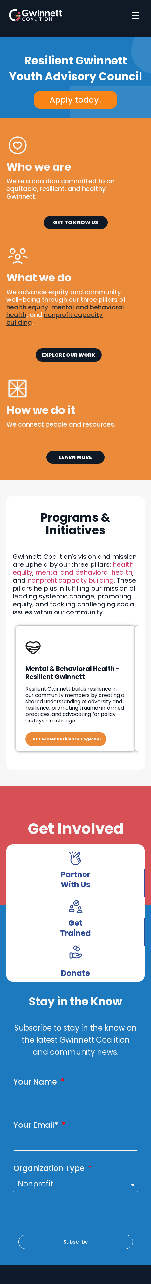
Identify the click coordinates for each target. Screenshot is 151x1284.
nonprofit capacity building (70, 580)
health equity (27, 307)
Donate (75, 973)
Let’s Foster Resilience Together (65, 739)
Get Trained (75, 928)
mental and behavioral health (83, 572)
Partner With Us (75, 879)
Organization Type (49, 1168)
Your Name (36, 1082)
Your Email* (36, 1125)
